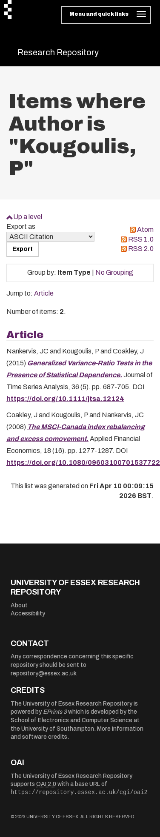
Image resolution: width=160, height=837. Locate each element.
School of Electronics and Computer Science (71, 720)
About (19, 605)
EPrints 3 (55, 712)
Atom (145, 229)
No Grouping (114, 272)
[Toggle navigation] (106, 15)
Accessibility (28, 613)
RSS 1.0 (141, 239)
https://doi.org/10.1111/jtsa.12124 (65, 398)
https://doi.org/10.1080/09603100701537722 (83, 462)
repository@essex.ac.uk (44, 673)
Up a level (27, 216)
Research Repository (58, 52)
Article (44, 293)
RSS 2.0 (141, 248)
